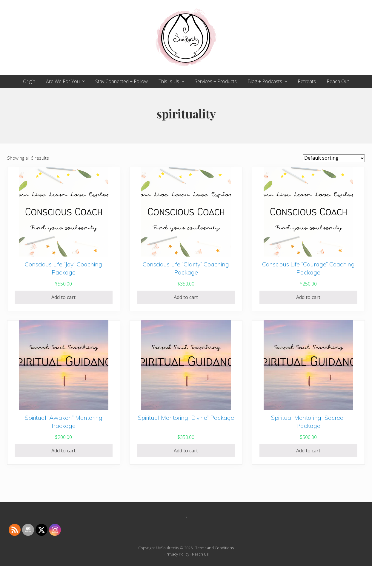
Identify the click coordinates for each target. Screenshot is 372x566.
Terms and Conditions (214, 547)
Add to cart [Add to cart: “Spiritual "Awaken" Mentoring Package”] (63, 450)
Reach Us (200, 554)
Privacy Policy (177, 554)
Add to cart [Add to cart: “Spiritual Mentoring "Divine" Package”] (186, 450)
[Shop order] (334, 158)
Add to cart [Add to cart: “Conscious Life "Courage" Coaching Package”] (308, 297)
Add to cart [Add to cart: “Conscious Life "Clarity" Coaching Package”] (186, 297)
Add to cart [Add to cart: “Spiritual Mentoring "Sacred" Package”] (308, 450)
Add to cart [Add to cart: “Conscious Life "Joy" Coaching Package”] (63, 297)
